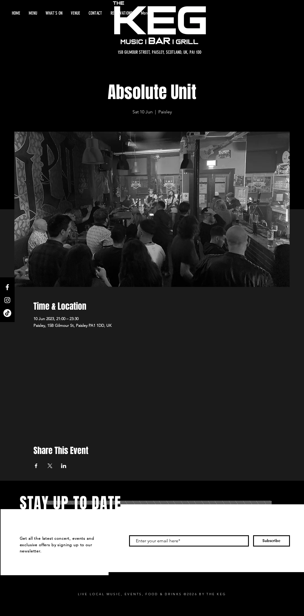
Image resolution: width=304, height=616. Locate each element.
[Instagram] (7, 300)
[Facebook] (7, 287)
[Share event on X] (50, 466)
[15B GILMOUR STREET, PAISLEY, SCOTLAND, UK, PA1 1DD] (159, 52)
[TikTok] (7, 313)
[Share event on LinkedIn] (63, 466)
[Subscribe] (271, 541)
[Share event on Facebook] (36, 466)
